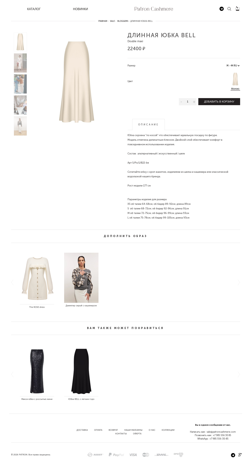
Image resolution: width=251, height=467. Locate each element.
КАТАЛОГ (34, 9)
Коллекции (168, 430)
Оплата (98, 430)
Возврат (113, 430)
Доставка (82, 430)
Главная (102, 21)
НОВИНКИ (80, 9)
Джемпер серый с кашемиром (81, 305)
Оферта (137, 433)
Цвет (130, 81)
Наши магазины (133, 430)
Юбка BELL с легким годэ (81, 399)
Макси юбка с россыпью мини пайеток (36, 400)
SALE (112, 21)
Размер (131, 65)
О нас (152, 430)
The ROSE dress (37, 307)
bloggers (122, 21)
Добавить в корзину (219, 101)
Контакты (121, 433)
